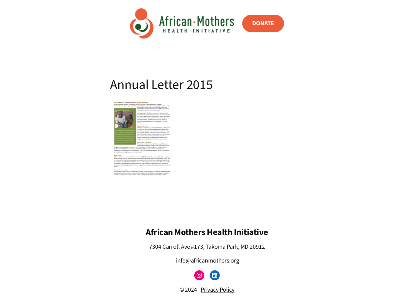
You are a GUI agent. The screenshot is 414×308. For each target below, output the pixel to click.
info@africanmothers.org (207, 260)
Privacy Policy (218, 289)
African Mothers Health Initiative (207, 232)
